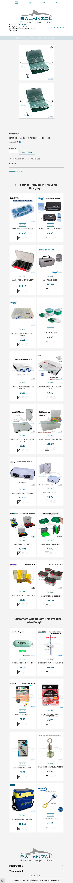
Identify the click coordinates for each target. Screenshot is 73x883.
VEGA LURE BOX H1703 (50, 492)
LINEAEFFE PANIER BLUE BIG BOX (22, 819)
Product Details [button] (36, 171)
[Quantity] (13, 151)
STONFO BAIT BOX (50, 333)
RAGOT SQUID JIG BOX (50, 280)
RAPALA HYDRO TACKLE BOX (50, 596)
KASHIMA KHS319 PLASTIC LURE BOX (50, 387)
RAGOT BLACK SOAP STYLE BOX (50, 229)
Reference (12, 133)
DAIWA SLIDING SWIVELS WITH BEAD (50, 767)
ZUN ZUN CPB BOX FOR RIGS (22, 544)
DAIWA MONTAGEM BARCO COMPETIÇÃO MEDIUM (50, 715)
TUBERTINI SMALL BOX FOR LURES (23, 595)
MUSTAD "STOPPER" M (50, 819)
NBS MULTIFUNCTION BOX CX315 (50, 439)
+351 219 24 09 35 (17, 24)
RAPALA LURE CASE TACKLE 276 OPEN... (23, 281)
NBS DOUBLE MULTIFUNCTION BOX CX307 (23, 440)
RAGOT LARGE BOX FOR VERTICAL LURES (22, 334)
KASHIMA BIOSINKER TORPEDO (22, 663)
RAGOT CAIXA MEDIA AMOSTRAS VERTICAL (22, 387)
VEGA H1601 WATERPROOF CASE (22, 493)
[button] (44, 3)
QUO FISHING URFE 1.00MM (22, 768)
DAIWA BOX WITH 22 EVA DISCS (22, 229)
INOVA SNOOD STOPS (22, 715)
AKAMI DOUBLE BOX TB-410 (50, 544)
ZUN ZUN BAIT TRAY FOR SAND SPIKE (50, 663)
